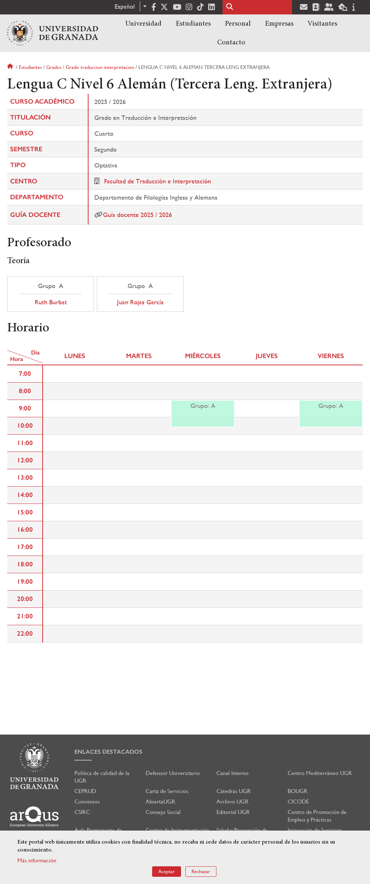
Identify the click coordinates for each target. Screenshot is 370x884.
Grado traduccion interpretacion (100, 67)
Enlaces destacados (108, 751)
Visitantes (322, 23)
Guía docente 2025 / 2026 (137, 214)
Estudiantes (193, 23)
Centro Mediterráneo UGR (320, 773)
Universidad (143, 23)
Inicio (10, 67)
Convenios (87, 801)
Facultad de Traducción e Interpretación (157, 181)
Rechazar (201, 871)
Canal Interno (232, 773)
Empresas (279, 23)
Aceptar (166, 871)
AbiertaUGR (160, 801)
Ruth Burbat (51, 302)
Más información (36, 860)
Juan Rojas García (140, 302)
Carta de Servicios (167, 791)
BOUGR (297, 791)
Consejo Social (163, 812)
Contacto (231, 42)
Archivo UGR (232, 801)
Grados (53, 67)
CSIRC (82, 812)
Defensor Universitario (173, 773)
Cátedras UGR (233, 791)
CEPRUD (85, 791)
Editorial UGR (233, 812)
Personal (238, 23)
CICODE (298, 801)
